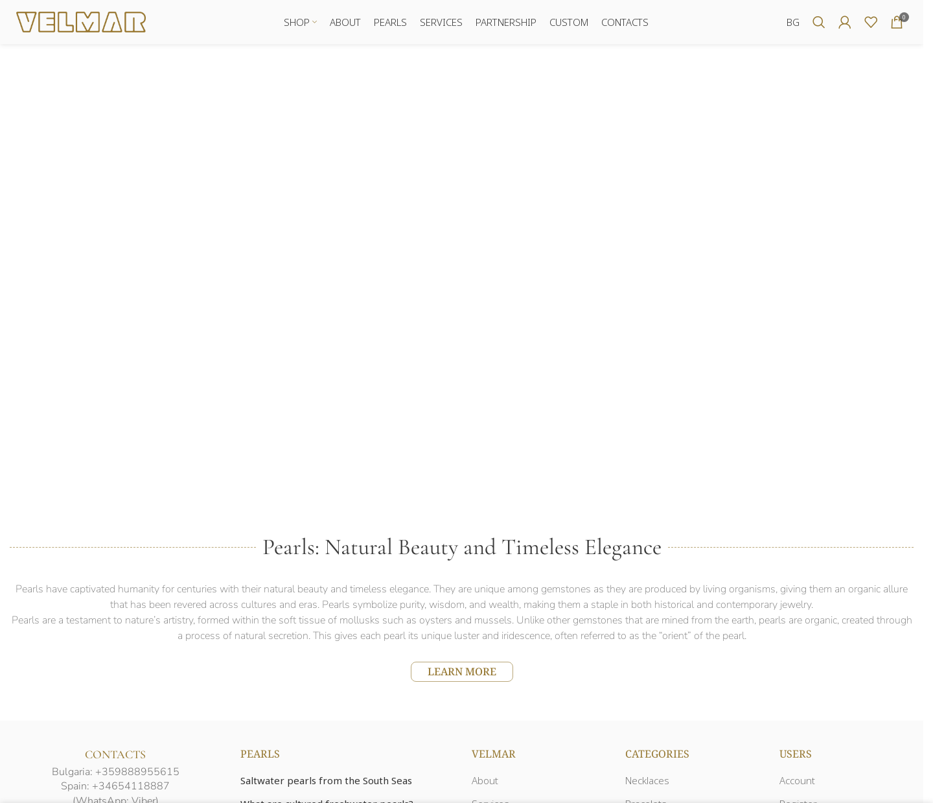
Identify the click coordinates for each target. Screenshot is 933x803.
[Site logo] (81, 21)
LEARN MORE (462, 672)
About (485, 781)
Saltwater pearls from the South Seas (326, 781)
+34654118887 (131, 787)
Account (797, 781)
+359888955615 (137, 772)
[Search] (819, 23)
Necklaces (647, 781)
